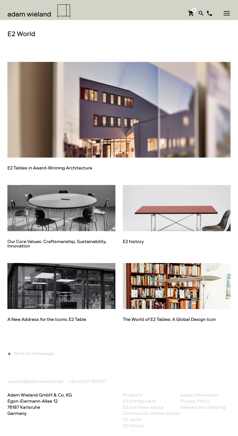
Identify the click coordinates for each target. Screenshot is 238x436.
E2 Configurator (139, 401)
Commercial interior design (148, 413)
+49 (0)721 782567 (87, 381)
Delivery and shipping (203, 407)
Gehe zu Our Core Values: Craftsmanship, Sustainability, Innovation (61, 216)
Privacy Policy (194, 401)
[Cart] (191, 13)
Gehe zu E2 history (176, 214)
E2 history (133, 425)
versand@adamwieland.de (35, 381)
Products (132, 395)
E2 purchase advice (143, 407)
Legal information (199, 395)
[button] (227, 13)
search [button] (201, 13)
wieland (29, 14)
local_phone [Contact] (209, 13)
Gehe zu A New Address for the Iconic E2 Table (61, 292)
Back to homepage (34, 353)
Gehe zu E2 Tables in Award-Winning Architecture (119, 116)
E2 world (132, 419)
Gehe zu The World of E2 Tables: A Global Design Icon (176, 292)
